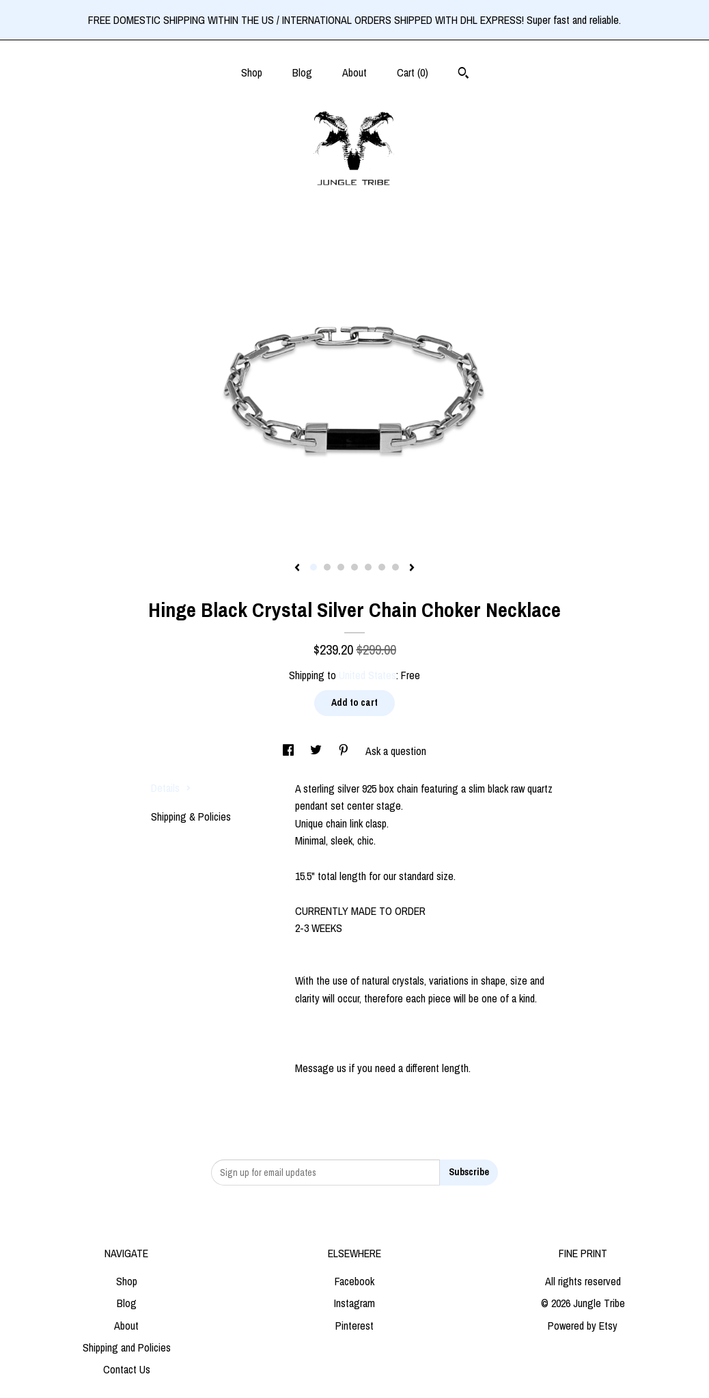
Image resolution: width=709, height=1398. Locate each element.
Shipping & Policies (191, 816)
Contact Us (126, 1369)
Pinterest (354, 1325)
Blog (302, 72)
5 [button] (368, 567)
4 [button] (354, 567)
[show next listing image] (411, 568)
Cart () (412, 72)
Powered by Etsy (582, 1325)
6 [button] (381, 567)
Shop (251, 72)
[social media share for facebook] (289, 750)
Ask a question (395, 750)
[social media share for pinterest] (345, 750)
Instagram (354, 1303)
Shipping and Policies (127, 1347)
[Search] (463, 74)
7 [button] (395, 567)
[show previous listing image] (297, 568)
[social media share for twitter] (317, 750)
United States (367, 675)
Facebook (354, 1281)
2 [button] (327, 567)
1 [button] (313, 567)
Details (171, 787)
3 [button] (340, 567)
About (354, 72)
